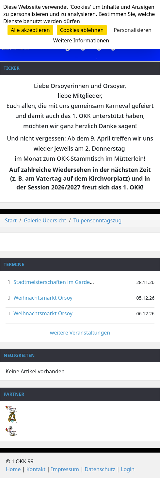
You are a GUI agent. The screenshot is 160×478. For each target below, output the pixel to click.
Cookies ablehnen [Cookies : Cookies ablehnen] (82, 30)
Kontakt (36, 469)
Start (11, 220)
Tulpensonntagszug (97, 220)
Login (128, 469)
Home (13, 469)
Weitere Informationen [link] (81, 40)
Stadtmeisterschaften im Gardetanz (56, 282)
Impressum (65, 469)
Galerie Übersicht (45, 220)
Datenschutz (100, 469)
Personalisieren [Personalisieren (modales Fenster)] (133, 30)
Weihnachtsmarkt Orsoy (42, 297)
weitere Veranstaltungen (80, 332)
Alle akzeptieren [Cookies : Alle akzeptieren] (30, 30)
